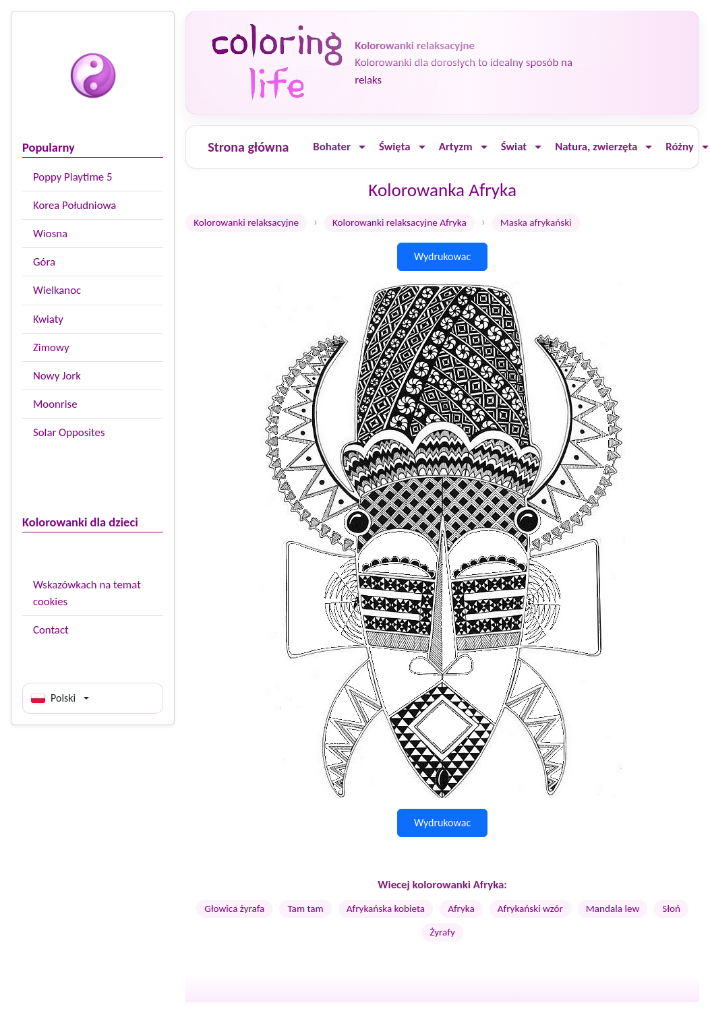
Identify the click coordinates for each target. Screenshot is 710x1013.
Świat (514, 147)
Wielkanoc (57, 290)
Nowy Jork (57, 376)
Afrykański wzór (530, 908)
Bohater (332, 147)
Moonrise (55, 404)
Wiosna (50, 233)
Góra (44, 262)
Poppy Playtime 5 (72, 177)
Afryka (461, 908)
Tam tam (305, 908)
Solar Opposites (69, 432)
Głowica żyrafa (234, 908)
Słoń (671, 908)
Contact (51, 630)
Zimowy (51, 347)
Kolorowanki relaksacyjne (246, 222)
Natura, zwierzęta (596, 147)
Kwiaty (48, 319)
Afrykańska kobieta (386, 908)
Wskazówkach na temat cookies (87, 593)
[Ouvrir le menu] (362, 147)
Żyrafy (442, 932)
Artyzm (456, 147)
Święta (395, 147)
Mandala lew (613, 908)
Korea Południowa (74, 205)
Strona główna (248, 147)
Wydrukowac (442, 256)
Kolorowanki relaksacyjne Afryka (399, 222)
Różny (679, 147)
